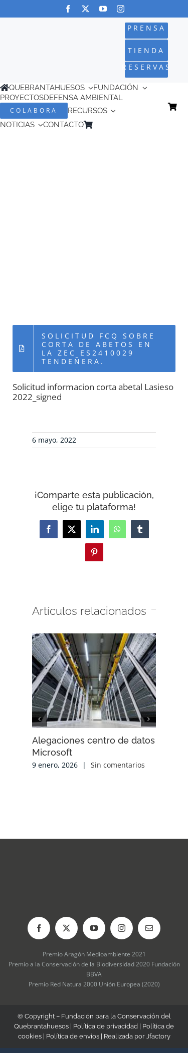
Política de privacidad (105, 1026)
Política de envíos (72, 1036)
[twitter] (85, 9)
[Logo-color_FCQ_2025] (32, 42)
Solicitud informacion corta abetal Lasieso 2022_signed (93, 392)
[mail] (149, 928)
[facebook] (68, 9)
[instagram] (120, 9)
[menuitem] (111, 125)
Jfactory (158, 1036)
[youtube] (103, 9)
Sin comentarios (118, 765)
